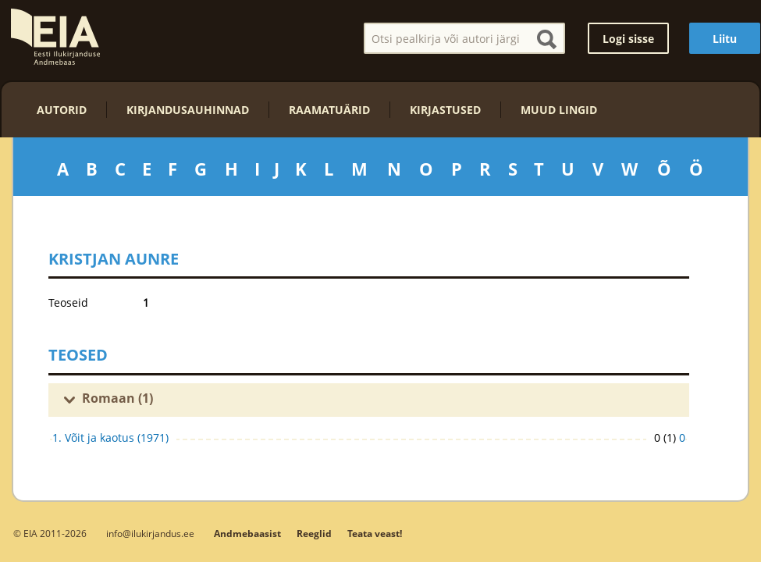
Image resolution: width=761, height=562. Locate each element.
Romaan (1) (117, 398)
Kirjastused (445, 109)
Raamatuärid (329, 109)
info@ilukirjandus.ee (150, 533)
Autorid (62, 109)
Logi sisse (628, 38)
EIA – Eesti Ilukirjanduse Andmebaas (55, 37)
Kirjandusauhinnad (187, 109)
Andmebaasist (247, 533)
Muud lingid (559, 109)
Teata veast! (374, 533)
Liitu (725, 38)
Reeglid (314, 533)
